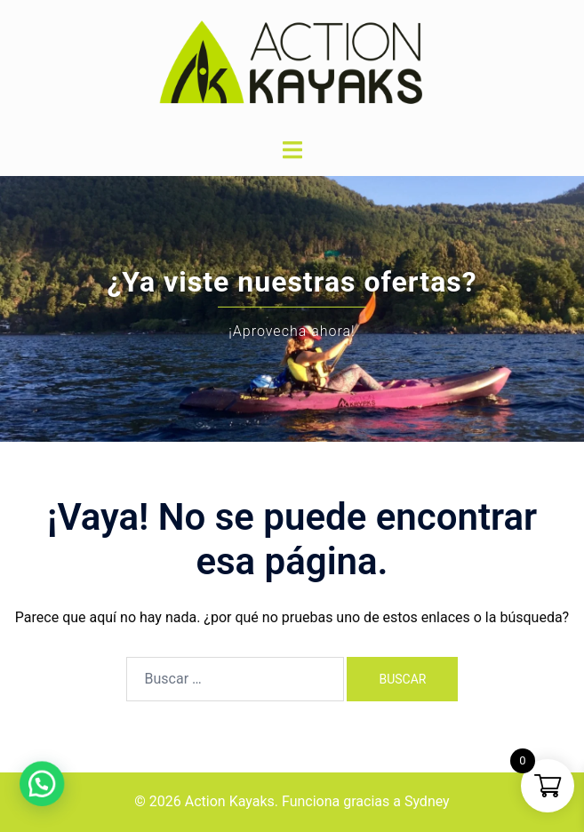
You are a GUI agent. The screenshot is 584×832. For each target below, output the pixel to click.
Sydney (427, 801)
